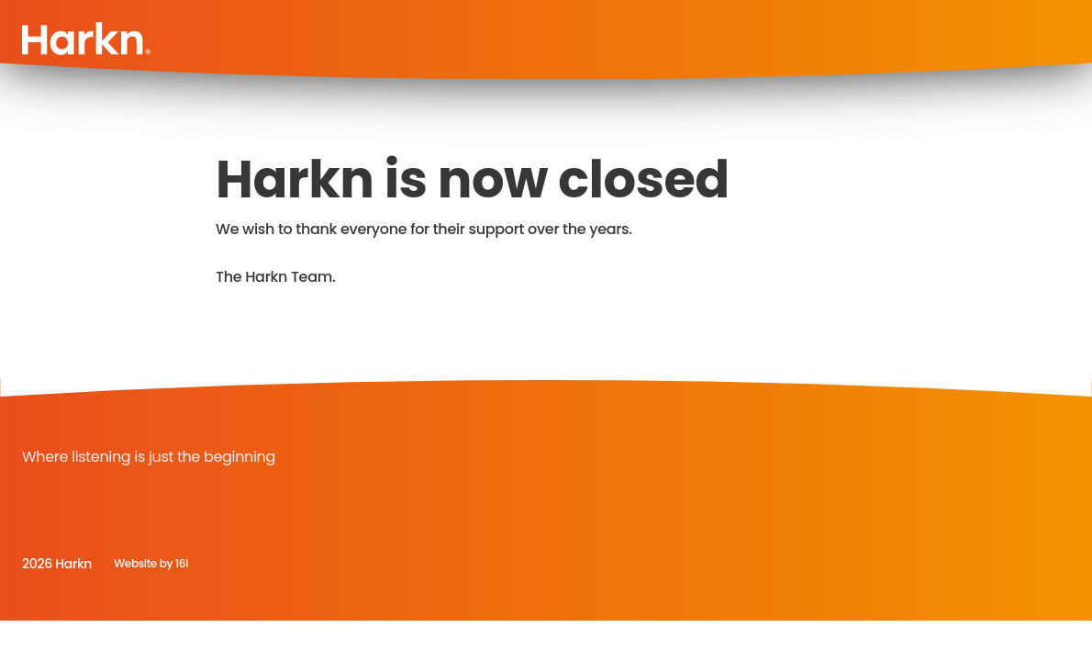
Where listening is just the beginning (148, 456)
